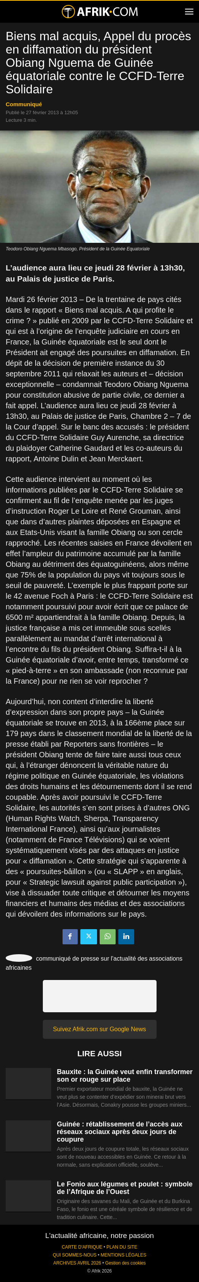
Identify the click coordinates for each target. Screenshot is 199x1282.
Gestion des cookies (125, 1263)
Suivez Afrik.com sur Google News (99, 1029)
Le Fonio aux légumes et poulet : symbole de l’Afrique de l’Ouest (125, 1187)
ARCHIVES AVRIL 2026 (77, 1263)
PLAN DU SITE (122, 1247)
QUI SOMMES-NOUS (75, 1255)
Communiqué (24, 104)
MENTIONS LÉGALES (123, 1255)
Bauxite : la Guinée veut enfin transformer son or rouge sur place (125, 1075)
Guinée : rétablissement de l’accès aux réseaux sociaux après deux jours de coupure (119, 1131)
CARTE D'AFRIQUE (82, 1247)
